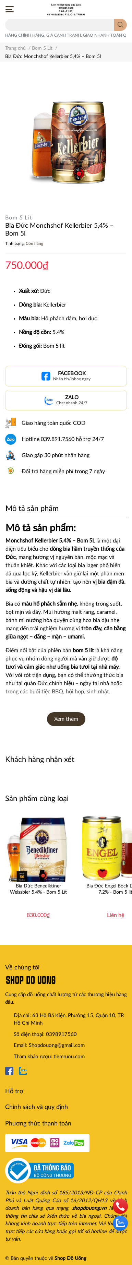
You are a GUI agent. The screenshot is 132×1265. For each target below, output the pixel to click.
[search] (120, 25)
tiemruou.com (69, 1056)
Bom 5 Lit (19, 217)
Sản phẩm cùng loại (37, 798)
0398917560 (61, 1034)
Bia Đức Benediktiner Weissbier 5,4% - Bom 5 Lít (38, 889)
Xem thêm (66, 719)
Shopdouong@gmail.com (57, 1045)
